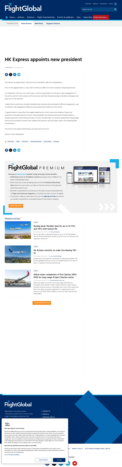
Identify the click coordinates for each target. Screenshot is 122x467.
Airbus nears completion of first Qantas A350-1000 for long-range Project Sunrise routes (55, 276)
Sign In (111, 4)
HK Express (25, 141)
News (35, 222)
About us (46, 414)
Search (115, 9)
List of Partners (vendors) (11, 455)
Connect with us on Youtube (74, 463)
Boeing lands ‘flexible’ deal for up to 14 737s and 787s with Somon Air (54, 228)
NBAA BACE (39, 23)
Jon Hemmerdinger (56, 256)
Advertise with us (49, 417)
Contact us (46, 411)
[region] (35, 441)
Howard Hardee (55, 232)
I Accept (59, 460)
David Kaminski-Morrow (57, 280)
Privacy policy (77, 449)
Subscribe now (16, 206)
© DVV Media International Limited (97, 449)
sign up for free (50, 196)
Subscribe (88, 4)
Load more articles (41, 303)
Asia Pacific (11, 141)
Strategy (56, 141)
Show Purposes (43, 460)
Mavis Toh (9, 67)
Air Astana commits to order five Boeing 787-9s (55, 252)
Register (95, 4)
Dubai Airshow (26, 23)
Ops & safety (47, 141)
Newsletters (103, 4)
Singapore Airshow (53, 23)
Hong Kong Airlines (36, 141)
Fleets (18, 141)
